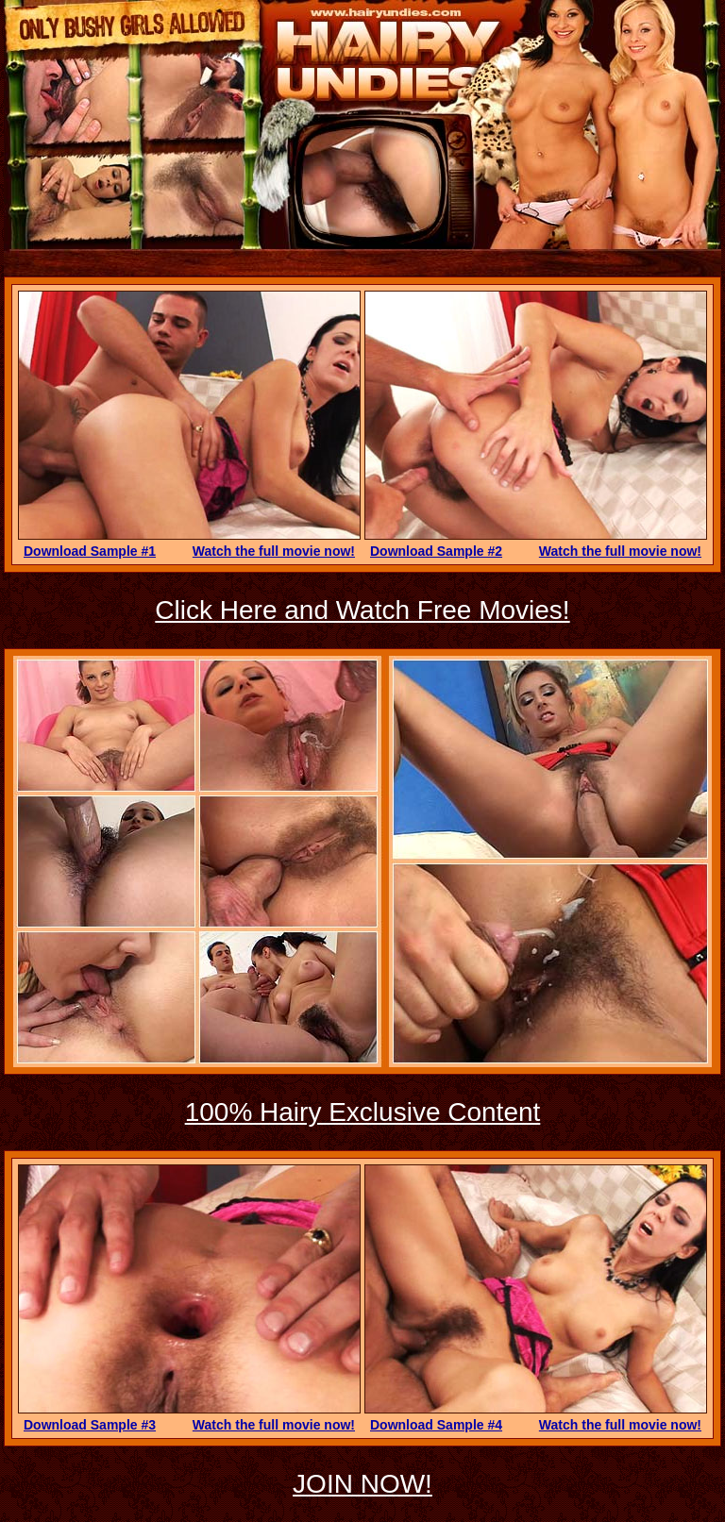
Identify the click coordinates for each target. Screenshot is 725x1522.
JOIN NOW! (362, 1483)
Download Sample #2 (436, 551)
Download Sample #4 (436, 1424)
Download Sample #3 (90, 1424)
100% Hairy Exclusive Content (363, 1112)
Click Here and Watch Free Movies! (362, 610)
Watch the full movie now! (274, 551)
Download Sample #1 (90, 551)
